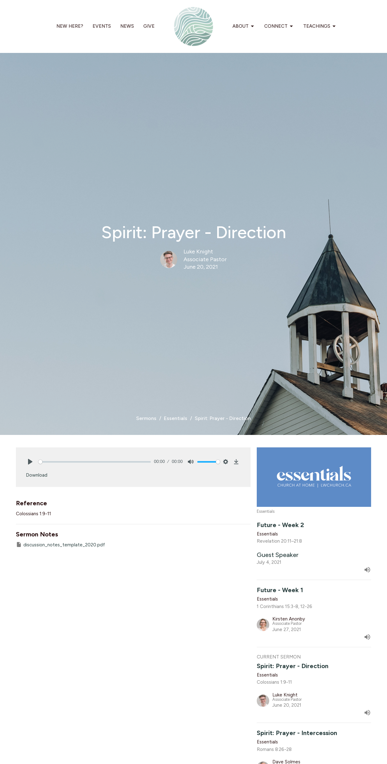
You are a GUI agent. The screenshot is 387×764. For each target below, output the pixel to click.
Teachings (320, 26)
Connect (279, 26)
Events (102, 26)
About (243, 26)
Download (36, 475)
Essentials (175, 418)
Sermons (146, 418)
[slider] (94, 462)
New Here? (69, 26)
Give (149, 26)
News (127, 26)
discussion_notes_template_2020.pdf (60, 544)
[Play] (30, 462)
